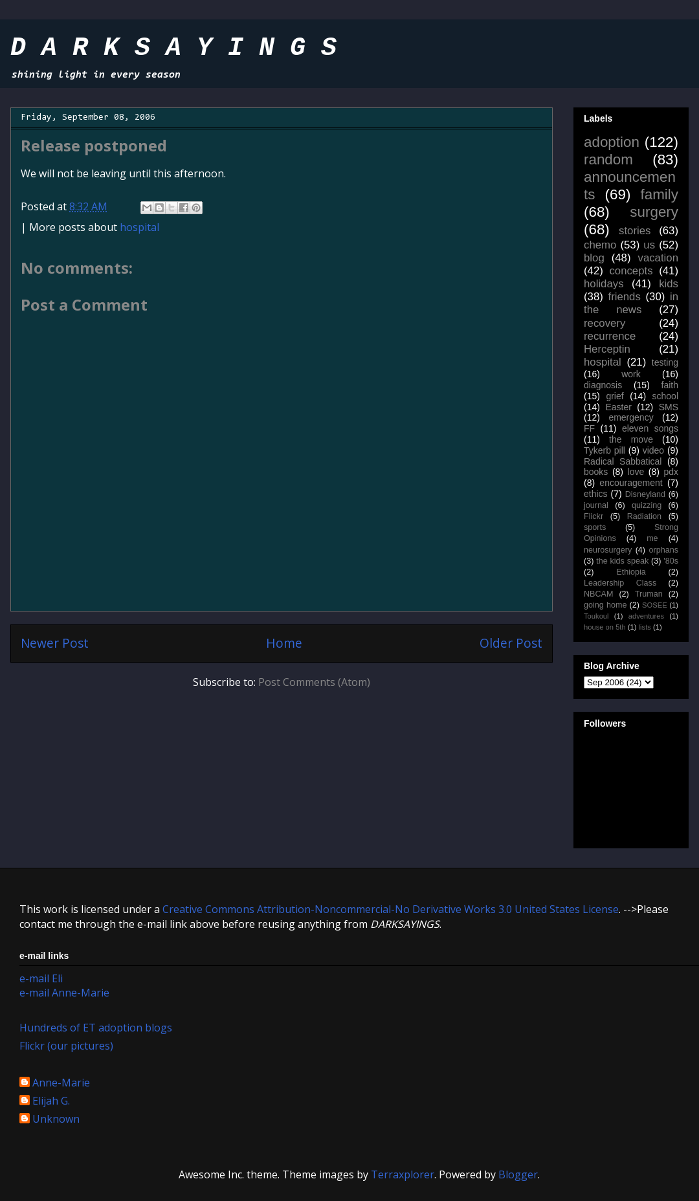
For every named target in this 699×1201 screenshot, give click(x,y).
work (631, 374)
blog (594, 258)
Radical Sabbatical (622, 461)
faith (669, 385)
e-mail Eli (41, 978)
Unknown (56, 1119)
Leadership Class (620, 583)
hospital (139, 227)
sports (595, 527)
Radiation (644, 516)
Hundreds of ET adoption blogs (95, 1027)
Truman (649, 594)
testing (665, 362)
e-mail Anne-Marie (64, 993)
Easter (618, 407)
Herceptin (607, 349)
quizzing (646, 505)
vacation (658, 258)
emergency (630, 417)
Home (284, 643)
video (653, 450)
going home (605, 605)
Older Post (511, 643)
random (608, 159)
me (652, 538)
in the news (631, 303)
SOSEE (654, 605)
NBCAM (598, 594)
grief (614, 396)
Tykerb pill (604, 450)
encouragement (630, 483)
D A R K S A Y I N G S (173, 48)
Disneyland (645, 494)
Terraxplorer (402, 1174)
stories (634, 231)
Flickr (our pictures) (66, 1046)
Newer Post (55, 643)
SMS (668, 407)
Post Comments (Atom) (314, 682)
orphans (664, 550)
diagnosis (603, 385)
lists (645, 627)
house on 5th (605, 627)
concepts (630, 271)
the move (631, 439)
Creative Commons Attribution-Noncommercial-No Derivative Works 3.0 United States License (390, 909)
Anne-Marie (61, 1083)
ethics (596, 494)
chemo (600, 245)
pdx (670, 472)
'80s (670, 561)
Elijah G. (51, 1101)
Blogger (518, 1174)
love (636, 472)
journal (596, 505)
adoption (611, 142)
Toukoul (596, 616)
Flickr (593, 516)
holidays (604, 284)
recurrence (610, 336)
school (665, 396)
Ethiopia (631, 572)
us (649, 245)
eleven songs (650, 428)
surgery (654, 212)
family (659, 194)
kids (668, 284)
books (596, 472)
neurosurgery (608, 550)
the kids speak (622, 561)
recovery (604, 323)
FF (589, 428)
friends (624, 297)
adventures (646, 616)
